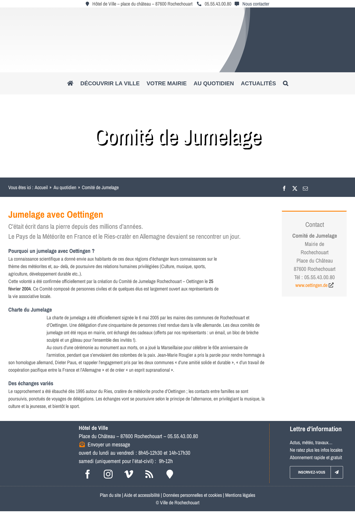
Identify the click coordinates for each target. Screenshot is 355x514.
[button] (285, 83)
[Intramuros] (170, 474)
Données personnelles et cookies (192, 495)
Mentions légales (240, 495)
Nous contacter (255, 3)
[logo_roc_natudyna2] (177, 12)
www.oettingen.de (311, 285)
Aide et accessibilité (142, 495)
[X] (295, 187)
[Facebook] (284, 187)
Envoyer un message (109, 444)
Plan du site (110, 495)
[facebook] (88, 474)
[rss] (149, 474)
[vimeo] (129, 474)
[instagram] (108, 474)
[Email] (305, 187)
